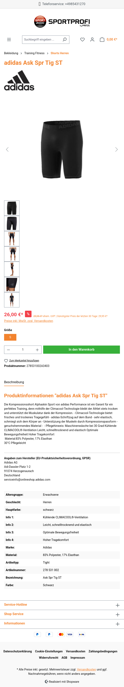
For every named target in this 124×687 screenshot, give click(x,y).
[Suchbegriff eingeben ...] (41, 39)
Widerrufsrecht (48, 657)
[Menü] (9, 39)
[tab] (14, 382)
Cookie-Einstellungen (49, 651)
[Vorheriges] (7, 149)
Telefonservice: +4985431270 (62, 4)
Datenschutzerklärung (17, 651)
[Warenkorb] (108, 39)
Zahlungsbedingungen (103, 651)
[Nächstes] (117, 149)
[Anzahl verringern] (8, 350)
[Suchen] (64, 39)
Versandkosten (75, 651)
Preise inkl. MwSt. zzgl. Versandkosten (28, 321)
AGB (64, 657)
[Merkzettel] (82, 39)
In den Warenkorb (82, 349)
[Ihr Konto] (92, 39)
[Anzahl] (22, 350)
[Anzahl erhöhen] (37, 350)
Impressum (77, 657)
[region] (62, 203)
